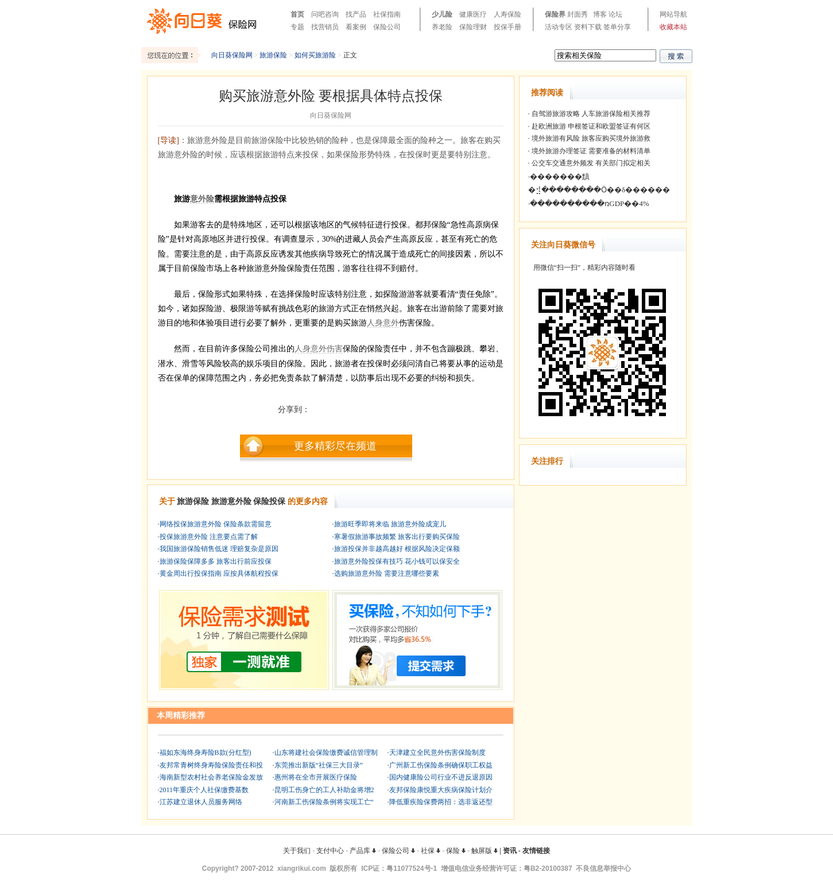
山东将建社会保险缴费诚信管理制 (326, 753)
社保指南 (387, 14)
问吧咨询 (325, 14)
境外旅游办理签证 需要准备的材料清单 (590, 151)
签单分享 (617, 27)
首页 (297, 14)
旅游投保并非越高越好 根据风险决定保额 (397, 549)
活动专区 (558, 27)
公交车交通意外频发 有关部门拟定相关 (590, 163)
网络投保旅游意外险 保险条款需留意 (216, 524)
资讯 (510, 851)
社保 (430, 851)
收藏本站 (673, 27)
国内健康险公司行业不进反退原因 (441, 777)
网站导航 (673, 14)
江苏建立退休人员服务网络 (201, 802)
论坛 (615, 14)
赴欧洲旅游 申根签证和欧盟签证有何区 (590, 126)
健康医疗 (473, 14)
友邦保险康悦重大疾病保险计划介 (441, 790)
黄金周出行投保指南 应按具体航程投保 (219, 573)
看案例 (356, 27)
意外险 (202, 199)
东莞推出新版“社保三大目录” (318, 765)
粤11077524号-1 (411, 868)
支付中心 (330, 851)
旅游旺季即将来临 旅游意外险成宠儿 (390, 524)
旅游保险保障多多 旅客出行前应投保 (216, 561)
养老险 (442, 27)
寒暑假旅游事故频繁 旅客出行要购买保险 (397, 537)
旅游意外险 (231, 501)
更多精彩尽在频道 (335, 446)
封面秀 (577, 14)
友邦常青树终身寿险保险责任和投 (211, 765)
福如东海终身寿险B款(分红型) (205, 753)
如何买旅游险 (315, 55)
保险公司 (387, 27)
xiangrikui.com (301, 868)
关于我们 (297, 851)
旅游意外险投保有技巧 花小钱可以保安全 (397, 561)
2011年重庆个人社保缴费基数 (204, 790)
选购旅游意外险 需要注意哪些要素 (386, 573)
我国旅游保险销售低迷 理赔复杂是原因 (219, 549)
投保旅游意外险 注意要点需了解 (209, 537)
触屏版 (484, 851)
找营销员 (325, 27)
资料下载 (588, 27)
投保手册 (507, 27)
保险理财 (473, 27)
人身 (303, 348)
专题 (297, 27)
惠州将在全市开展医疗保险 (315, 777)
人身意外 (383, 323)
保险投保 (269, 501)
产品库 (363, 851)
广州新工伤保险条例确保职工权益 (441, 765)
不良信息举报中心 (603, 868)
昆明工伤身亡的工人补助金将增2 (324, 790)
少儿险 (442, 14)
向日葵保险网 (232, 55)
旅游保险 (273, 55)
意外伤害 (327, 348)
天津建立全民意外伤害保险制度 (437, 753)
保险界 (555, 14)
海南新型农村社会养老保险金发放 (211, 777)
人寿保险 (507, 14)
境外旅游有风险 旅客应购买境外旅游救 (590, 138)
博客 (600, 14)
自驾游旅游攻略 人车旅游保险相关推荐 (590, 114)
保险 (456, 851)
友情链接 (536, 851)
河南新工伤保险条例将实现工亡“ (324, 802)
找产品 (356, 14)
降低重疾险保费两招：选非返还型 (441, 802)
